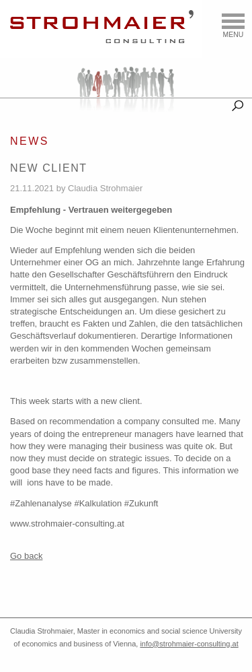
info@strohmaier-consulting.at (189, 644)
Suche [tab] (237, 103)
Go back (26, 556)
